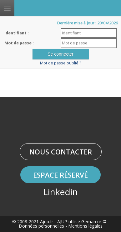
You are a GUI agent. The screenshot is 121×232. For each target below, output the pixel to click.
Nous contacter (60, 151)
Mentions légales (85, 226)
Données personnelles (41, 226)
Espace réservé (60, 174)
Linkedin (60, 191)
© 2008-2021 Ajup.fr (32, 221)
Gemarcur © (93, 221)
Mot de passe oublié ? (60, 63)
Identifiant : (16, 33)
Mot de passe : (19, 43)
